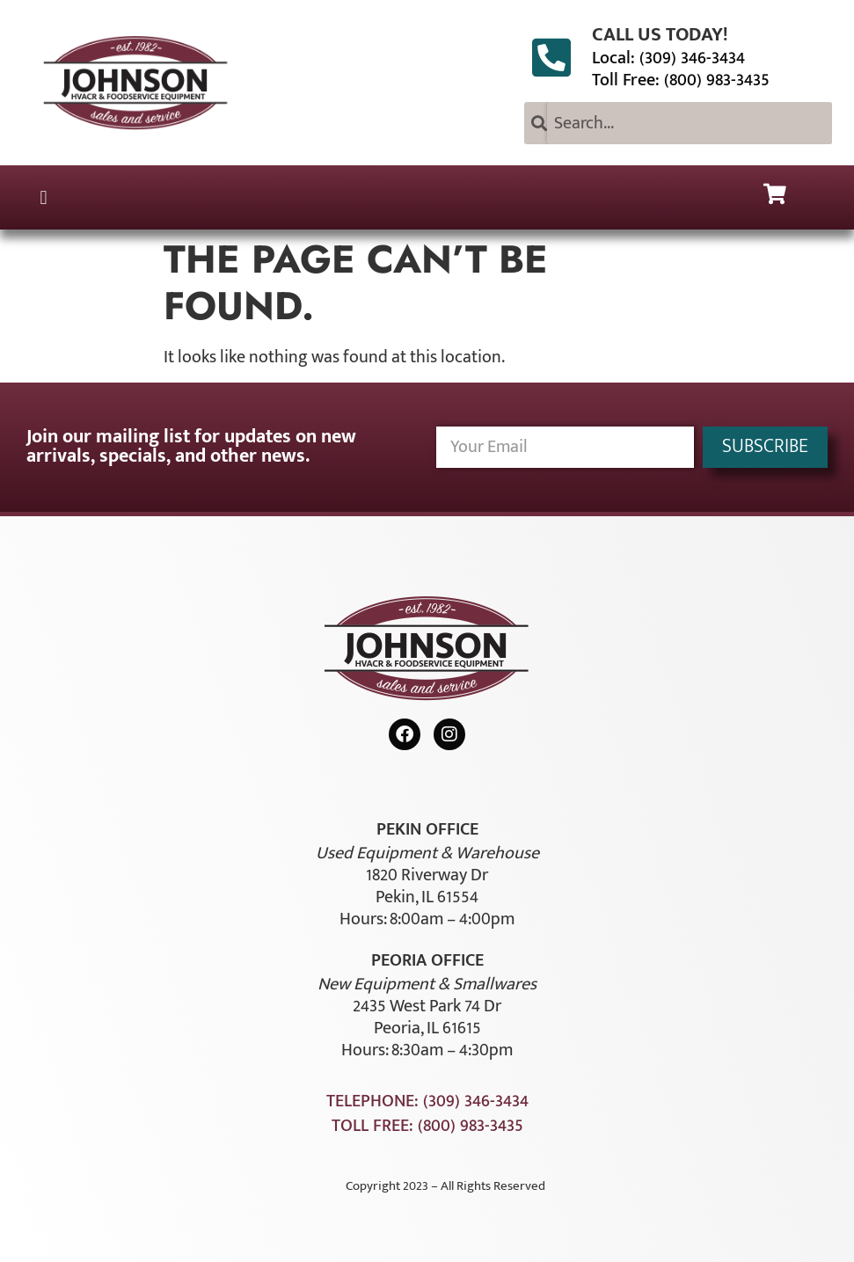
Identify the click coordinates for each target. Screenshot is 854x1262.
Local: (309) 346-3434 (668, 58)
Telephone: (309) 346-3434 (427, 1101)
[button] (43, 197)
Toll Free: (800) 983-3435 (681, 80)
